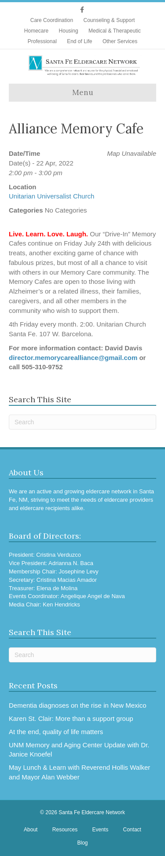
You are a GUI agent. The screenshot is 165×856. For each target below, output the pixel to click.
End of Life (79, 41)
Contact (132, 830)
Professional (42, 41)
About (30, 830)
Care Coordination (51, 20)
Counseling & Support (109, 20)
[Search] (82, 422)
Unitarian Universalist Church (51, 196)
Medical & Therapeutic (114, 31)
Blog (82, 843)
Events (100, 830)
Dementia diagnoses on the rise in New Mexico (78, 705)
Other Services (120, 41)
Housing (68, 31)
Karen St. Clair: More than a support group (71, 718)
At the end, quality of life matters (56, 731)
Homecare (36, 31)
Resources (64, 830)
